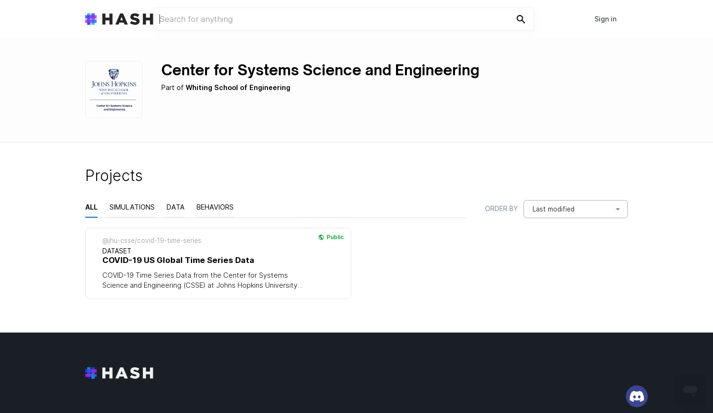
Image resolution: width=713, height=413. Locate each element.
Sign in (605, 19)
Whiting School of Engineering (238, 87)
